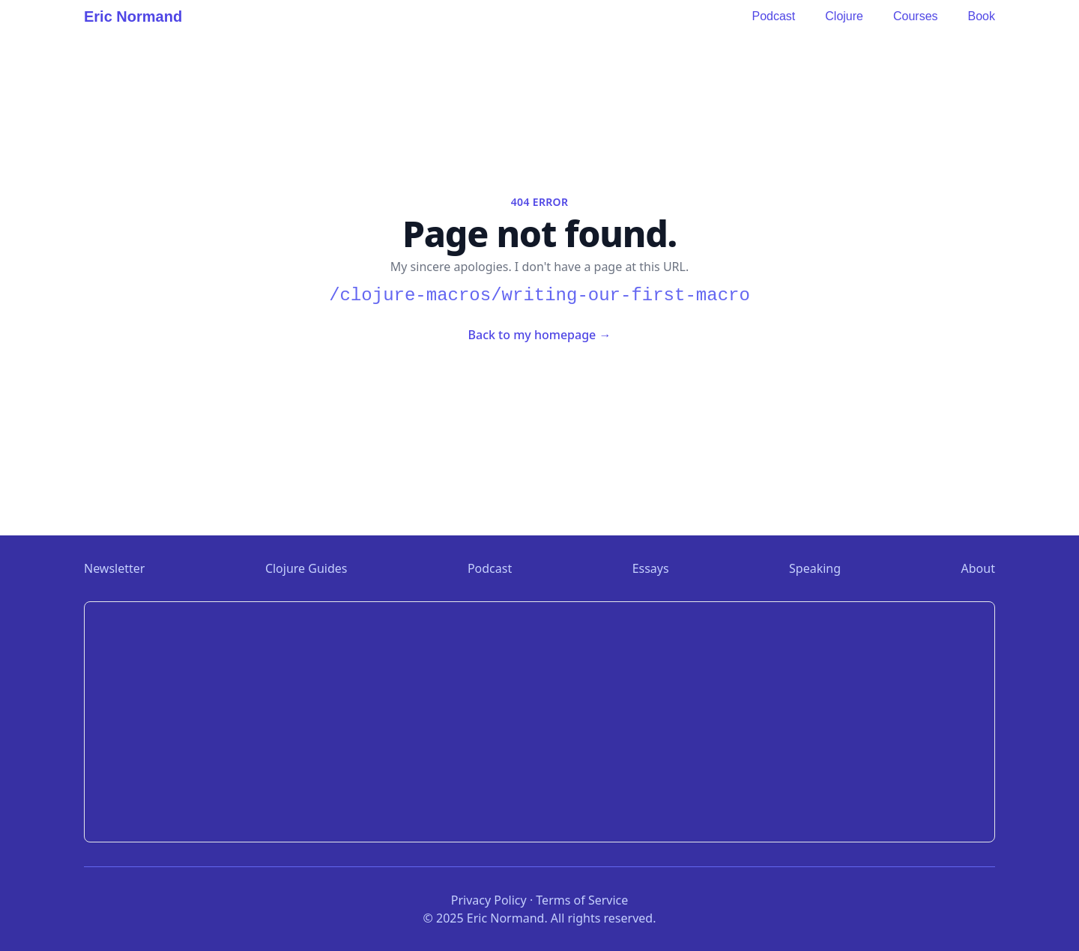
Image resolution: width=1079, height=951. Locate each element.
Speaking (815, 568)
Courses (915, 16)
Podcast (773, 16)
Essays (650, 568)
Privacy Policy (489, 900)
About (978, 568)
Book (981, 16)
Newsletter (114, 568)
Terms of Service (582, 900)
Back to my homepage (539, 334)
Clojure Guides (306, 568)
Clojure (844, 16)
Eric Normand (133, 16)
